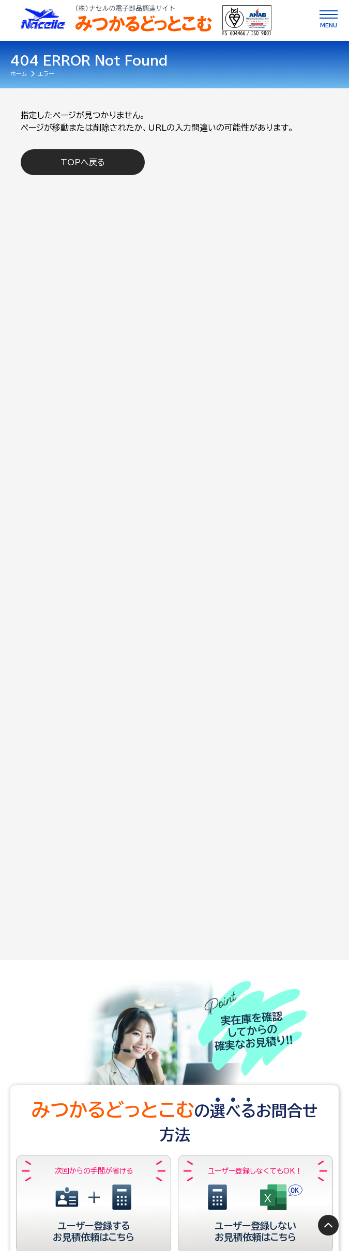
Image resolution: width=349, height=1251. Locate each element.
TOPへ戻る (82, 162)
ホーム (18, 73)
